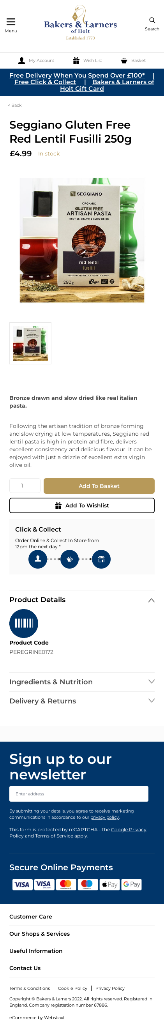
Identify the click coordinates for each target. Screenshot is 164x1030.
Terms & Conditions (29, 988)
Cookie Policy (72, 988)
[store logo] (81, 23)
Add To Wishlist (82, 505)
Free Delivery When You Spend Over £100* (77, 75)
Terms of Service (54, 836)
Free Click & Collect (45, 82)
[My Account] (36, 60)
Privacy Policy (110, 988)
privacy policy (104, 817)
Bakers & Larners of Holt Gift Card (107, 85)
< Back (15, 105)
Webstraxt (54, 1017)
